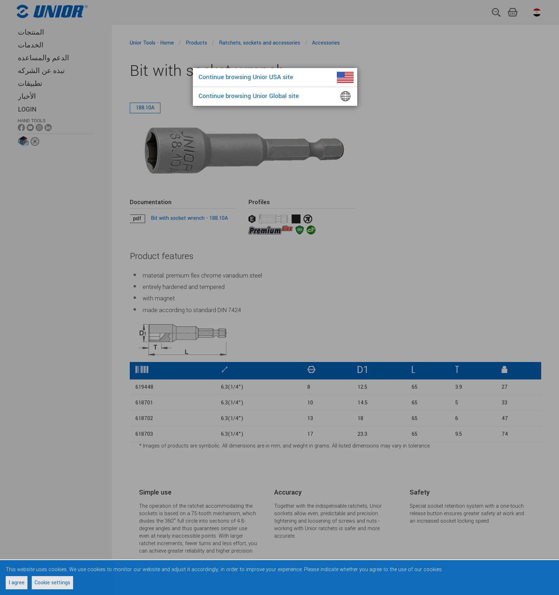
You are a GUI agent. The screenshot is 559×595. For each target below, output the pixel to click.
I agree (17, 582)
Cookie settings (52, 582)
